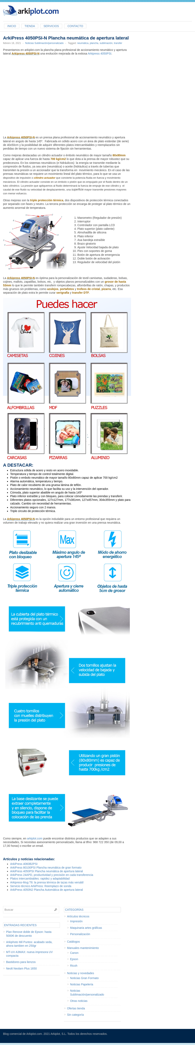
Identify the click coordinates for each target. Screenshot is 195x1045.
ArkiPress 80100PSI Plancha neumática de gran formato (45, 867)
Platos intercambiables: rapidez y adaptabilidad (40, 878)
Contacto (75, 26)
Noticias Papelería (81, 984)
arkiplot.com (34, 838)
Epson (74, 959)
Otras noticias (79, 1000)
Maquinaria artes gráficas (86, 927)
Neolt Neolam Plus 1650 (21, 968)
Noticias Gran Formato (84, 978)
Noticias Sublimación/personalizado (44, 43)
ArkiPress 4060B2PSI (24, 864)
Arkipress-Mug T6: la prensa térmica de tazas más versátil (46, 882)
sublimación (106, 43)
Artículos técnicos (78, 916)
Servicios (51, 26)
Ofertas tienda (76, 1008)
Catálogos (73, 941)
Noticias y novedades (80, 973)
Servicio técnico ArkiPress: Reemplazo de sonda (40, 886)
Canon (74, 952)
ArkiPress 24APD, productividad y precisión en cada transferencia (51, 874)
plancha (94, 43)
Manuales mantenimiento (83, 948)
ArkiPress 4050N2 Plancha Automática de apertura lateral (46, 889)
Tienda (30, 26)
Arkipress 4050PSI (99, 53)
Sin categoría (75, 1014)
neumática (82, 43)
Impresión (76, 921)
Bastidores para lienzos (21, 962)
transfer (118, 43)
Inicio (11, 26)
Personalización (80, 934)
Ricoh (73, 965)
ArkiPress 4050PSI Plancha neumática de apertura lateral (46, 871)
